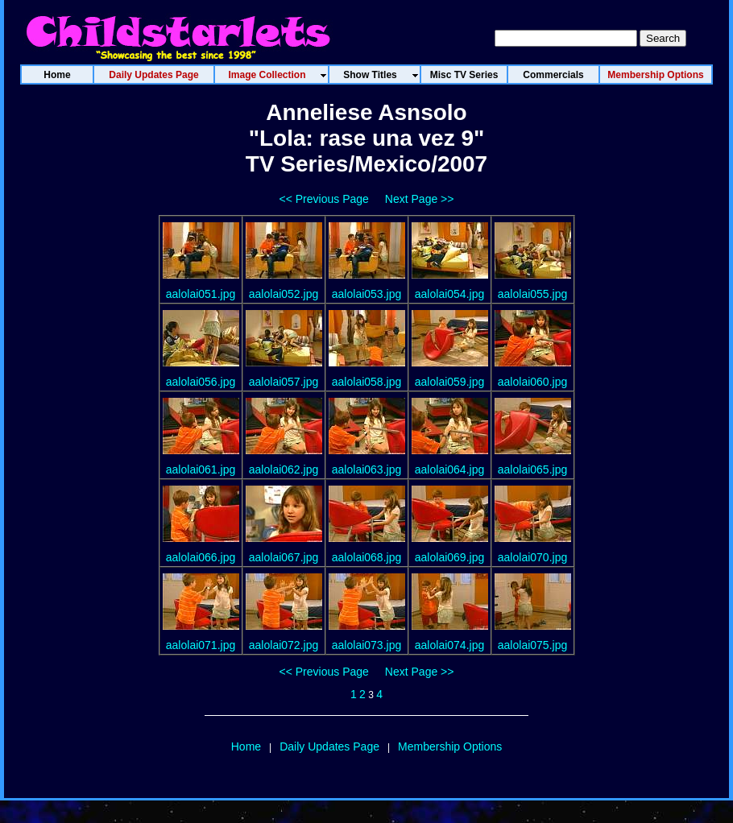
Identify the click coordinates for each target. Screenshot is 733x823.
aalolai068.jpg (366, 557)
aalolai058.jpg (366, 381)
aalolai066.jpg (200, 557)
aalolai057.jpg (283, 381)
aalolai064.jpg (449, 469)
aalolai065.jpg (532, 469)
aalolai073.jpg (366, 645)
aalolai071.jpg (200, 645)
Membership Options (450, 746)
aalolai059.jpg (449, 381)
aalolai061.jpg (200, 469)
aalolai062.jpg (283, 469)
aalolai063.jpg (366, 469)
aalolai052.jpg (283, 293)
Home (246, 746)
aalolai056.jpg (200, 381)
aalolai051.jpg (200, 293)
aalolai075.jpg (532, 645)
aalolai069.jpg (449, 557)
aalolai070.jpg (532, 557)
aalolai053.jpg (366, 293)
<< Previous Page (324, 198)
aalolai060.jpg (532, 381)
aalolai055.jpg (532, 293)
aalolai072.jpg (283, 645)
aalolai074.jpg (449, 645)
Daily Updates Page (329, 746)
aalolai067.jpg (283, 557)
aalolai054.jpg (449, 293)
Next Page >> (419, 198)
